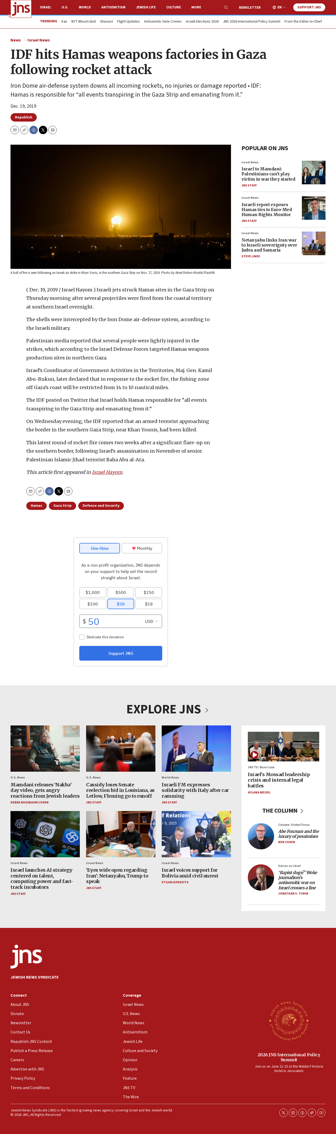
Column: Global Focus (294, 825)
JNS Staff (249, 185)
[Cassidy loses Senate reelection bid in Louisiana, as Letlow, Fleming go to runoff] (120, 748)
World (85, 7)
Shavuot (106, 21)
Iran (64, 21)
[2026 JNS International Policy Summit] (289, 1020)
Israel (45, 7)
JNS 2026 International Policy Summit (251, 21)
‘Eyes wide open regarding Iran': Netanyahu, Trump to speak (117, 876)
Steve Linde (251, 256)
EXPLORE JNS (168, 709)
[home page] (21, 9)
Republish (23, 117)
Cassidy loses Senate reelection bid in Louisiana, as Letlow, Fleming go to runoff (120, 790)
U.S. (65, 7)
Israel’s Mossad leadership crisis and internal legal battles (279, 780)
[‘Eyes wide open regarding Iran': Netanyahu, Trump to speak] (120, 834)
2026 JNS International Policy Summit (289, 1057)
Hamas (36, 505)
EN (279, 7)
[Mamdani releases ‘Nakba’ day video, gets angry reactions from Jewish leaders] (45, 748)
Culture (173, 7)
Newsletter (250, 7)
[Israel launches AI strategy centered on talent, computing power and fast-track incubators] (45, 834)
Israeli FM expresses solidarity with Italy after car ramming (195, 790)
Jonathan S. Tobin (293, 893)
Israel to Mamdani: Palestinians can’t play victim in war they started (268, 173)
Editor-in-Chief (289, 866)
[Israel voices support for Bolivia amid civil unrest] (196, 834)
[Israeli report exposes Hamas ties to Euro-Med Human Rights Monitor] (314, 208)
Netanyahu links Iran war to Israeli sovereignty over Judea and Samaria (269, 245)
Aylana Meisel (259, 792)
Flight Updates (128, 21)
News (15, 40)
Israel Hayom (107, 472)
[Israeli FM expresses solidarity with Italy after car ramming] (196, 748)
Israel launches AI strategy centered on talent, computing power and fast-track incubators (42, 878)
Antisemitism (113, 7)
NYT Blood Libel (83, 21)
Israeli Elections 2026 (202, 21)
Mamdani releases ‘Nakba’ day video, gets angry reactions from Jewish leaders (45, 790)
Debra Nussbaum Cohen (29, 803)
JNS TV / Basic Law (261, 767)
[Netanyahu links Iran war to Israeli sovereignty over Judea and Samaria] (314, 243)
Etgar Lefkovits (175, 882)
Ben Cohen (286, 842)
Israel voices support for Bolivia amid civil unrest (190, 873)
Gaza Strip (62, 505)
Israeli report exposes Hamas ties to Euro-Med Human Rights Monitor (267, 209)
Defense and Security (101, 505)
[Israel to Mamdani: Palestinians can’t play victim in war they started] (314, 172)
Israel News (39, 40)
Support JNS (309, 7)
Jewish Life (146, 7)
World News (170, 778)
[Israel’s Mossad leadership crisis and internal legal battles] (283, 746)
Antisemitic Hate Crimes (163, 21)
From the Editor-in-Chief (303, 21)
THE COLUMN (283, 810)
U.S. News (17, 778)
